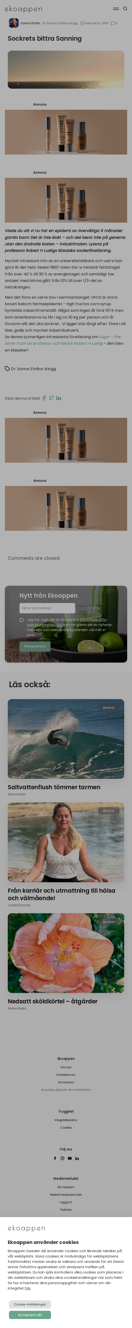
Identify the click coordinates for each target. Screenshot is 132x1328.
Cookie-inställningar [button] (30, 1304)
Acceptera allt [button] (30, 1314)
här (28, 1288)
